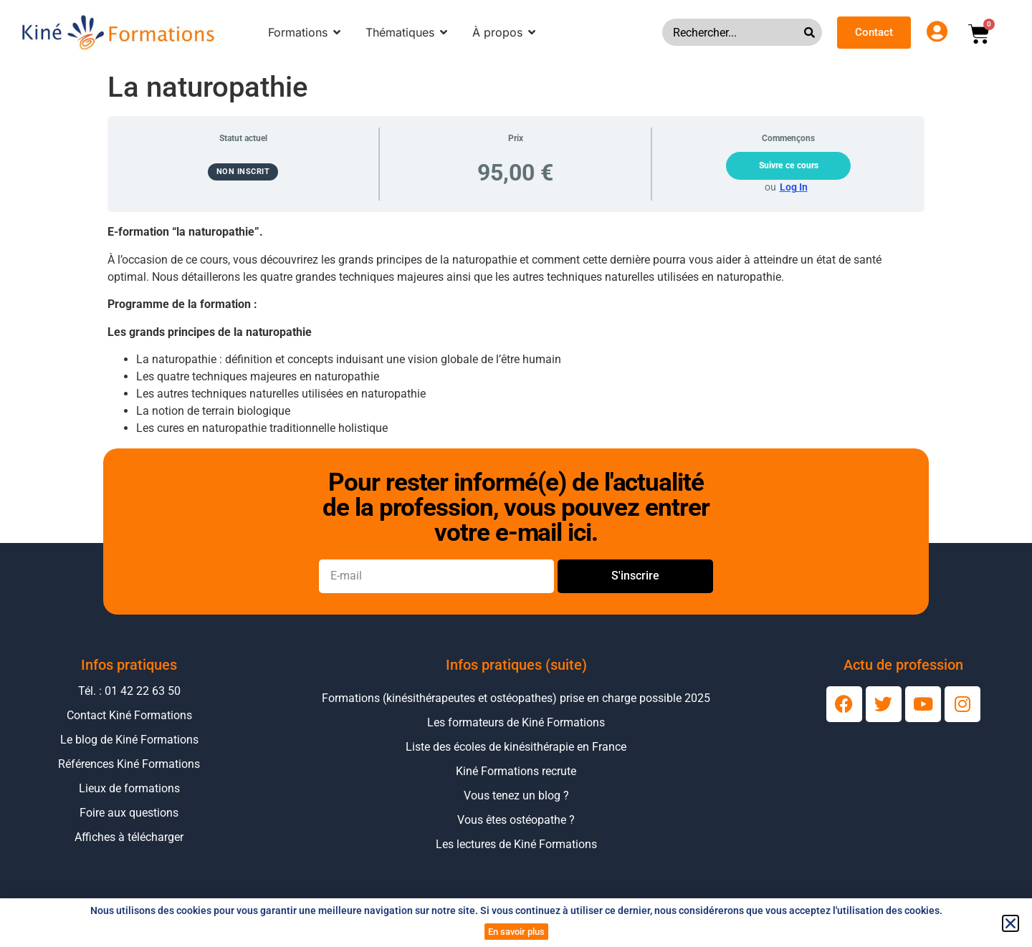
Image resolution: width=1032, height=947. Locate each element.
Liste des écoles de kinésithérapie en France (516, 747)
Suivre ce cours (788, 165)
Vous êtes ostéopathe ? (516, 820)
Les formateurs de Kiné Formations (516, 722)
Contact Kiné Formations (129, 715)
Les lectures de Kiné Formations (516, 844)
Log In (794, 187)
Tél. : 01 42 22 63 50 (129, 691)
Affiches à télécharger (129, 837)
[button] (1010, 923)
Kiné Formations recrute (516, 771)
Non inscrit (243, 171)
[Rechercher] (813, 32)
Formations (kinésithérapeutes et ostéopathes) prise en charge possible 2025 (516, 698)
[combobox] (733, 32)
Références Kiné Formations (129, 764)
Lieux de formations (129, 788)
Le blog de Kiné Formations (129, 739)
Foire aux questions (129, 812)
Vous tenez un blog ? (516, 795)
